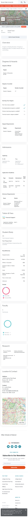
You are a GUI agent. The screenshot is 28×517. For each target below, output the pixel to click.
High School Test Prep (7, 489)
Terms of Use (5, 507)
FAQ (16, 505)
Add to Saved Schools (14, 37)
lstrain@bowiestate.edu (12, 391)
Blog (16, 508)
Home (2, 6)
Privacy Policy (5, 505)
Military (4, 486)
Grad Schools (8, 6)
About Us (17, 500)
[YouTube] (16, 446)
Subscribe (14, 467)
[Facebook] (12, 446)
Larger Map (21, 422)
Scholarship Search (19, 484)
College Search (18, 479)
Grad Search (18, 481)
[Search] (21, 2)
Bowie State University (18, 6)
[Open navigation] (24, 2)
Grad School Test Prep (7, 481)
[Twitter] (8, 446)
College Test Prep (6, 479)
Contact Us (17, 503)
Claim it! (23, 26)
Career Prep (5, 484)
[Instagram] (19, 446)
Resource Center (19, 486)
